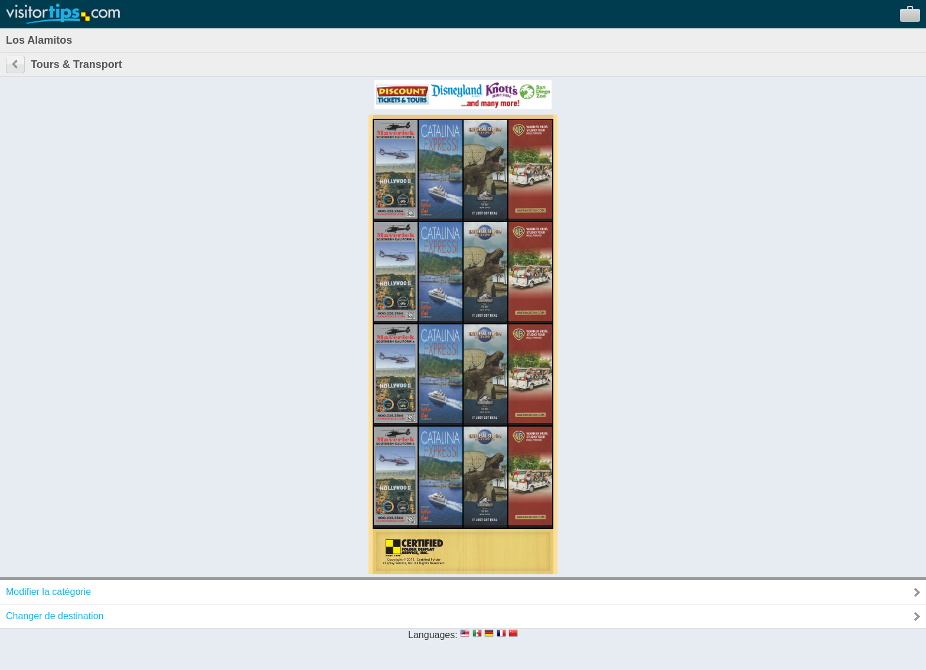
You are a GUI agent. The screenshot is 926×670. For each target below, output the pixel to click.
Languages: (433, 635)
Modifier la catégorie (48, 592)
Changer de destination (54, 616)
